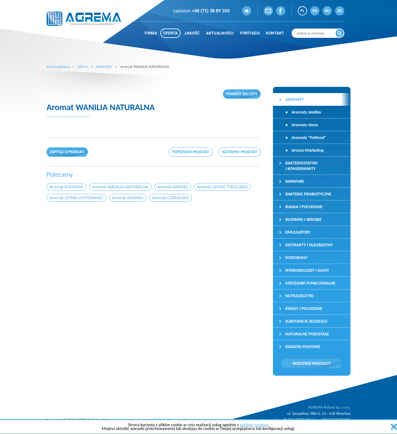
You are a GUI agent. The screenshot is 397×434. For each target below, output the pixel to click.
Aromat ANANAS (127, 197)
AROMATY (104, 66)
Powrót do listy (241, 94)
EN (315, 10)
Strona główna (58, 66)
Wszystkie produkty (312, 363)
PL (302, 10)
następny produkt (239, 152)
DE (339, 10)
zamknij (394, 427)
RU (327, 10)
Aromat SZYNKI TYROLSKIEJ (222, 187)
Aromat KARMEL (172, 187)
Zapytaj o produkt (67, 152)
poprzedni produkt (190, 152)
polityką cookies (254, 424)
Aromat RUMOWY (66, 187)
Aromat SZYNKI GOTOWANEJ (76, 197)
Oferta (83, 66)
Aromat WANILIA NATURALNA (120, 187)
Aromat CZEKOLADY (170, 197)
